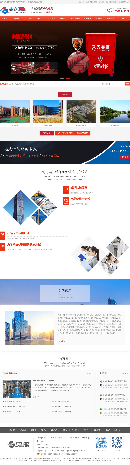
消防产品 (51, 19)
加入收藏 (81, 2)
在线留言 (94, 2)
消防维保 (17, 19)
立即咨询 (125, 157)
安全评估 (63, 19)
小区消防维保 (114, 125)
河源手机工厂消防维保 (12, 411)
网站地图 (108, 2)
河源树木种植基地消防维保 (60, 401)
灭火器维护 (75, 19)
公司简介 (110, 19)
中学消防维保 (15, 125)
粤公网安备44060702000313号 (49, 454)
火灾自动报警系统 (28, 84)
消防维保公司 (116, 2)
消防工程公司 (125, 2)
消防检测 (28, 19)
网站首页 (5, 19)
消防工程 (40, 19)
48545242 (44, 447)
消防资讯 (99, 19)
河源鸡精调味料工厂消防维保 (44, 381)
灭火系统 (18, 84)
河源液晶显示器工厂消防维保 (15, 406)
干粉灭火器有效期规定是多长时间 (114, 409)
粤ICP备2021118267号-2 (70, 454)
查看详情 (62, 341)
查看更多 (46, 133)
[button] (62, 78)
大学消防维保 (48, 125)
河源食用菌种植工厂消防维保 (61, 406)
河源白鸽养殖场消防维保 (13, 401)
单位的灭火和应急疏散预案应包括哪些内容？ (115, 382)
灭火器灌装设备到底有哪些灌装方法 (115, 396)
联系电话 (101, 2)
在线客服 (88, 2)
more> (89, 373)
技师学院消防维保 (81, 125)
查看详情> (36, 397)
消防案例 (87, 19)
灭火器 (11, 84)
